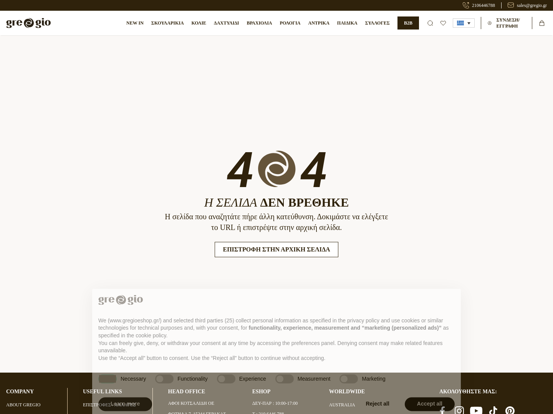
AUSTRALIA (342, 404)
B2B (408, 23)
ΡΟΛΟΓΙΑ (290, 23)
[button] (464, 23)
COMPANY (20, 391)
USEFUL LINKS (102, 391)
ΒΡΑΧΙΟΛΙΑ (259, 23)
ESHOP (261, 391)
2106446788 (483, 5)
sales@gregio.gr (532, 5)
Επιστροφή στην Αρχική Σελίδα (276, 249)
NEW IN (135, 23)
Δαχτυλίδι (226, 23)
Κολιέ (199, 23)
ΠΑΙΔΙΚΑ (347, 23)
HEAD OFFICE (186, 391)
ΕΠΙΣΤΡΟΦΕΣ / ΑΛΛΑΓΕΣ (109, 404)
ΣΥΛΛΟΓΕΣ (377, 23)
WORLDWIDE (347, 391)
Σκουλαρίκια (167, 23)
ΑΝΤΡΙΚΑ (318, 23)
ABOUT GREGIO (23, 404)
